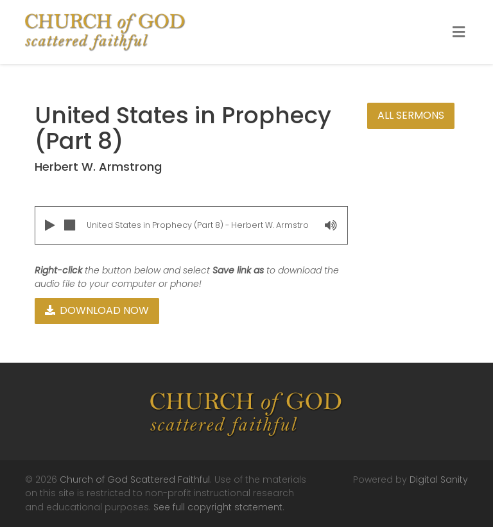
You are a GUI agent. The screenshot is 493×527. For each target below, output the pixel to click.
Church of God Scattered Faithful (135, 479)
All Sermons (410, 115)
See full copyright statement (217, 507)
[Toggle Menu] (458, 33)
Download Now (97, 310)
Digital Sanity (439, 479)
